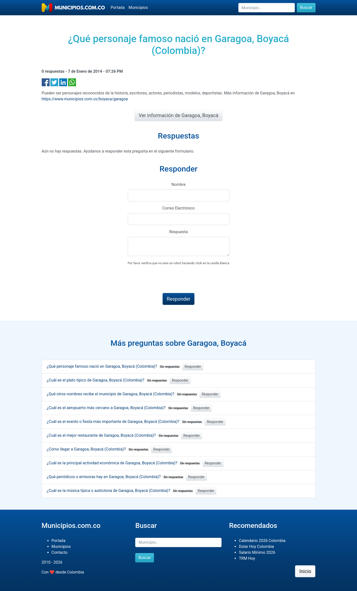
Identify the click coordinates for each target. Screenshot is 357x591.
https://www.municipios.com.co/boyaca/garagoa (85, 99)
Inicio (305, 571)
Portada (118, 7)
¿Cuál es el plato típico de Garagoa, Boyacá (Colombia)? (108, 380)
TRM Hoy (247, 558)
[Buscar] (266, 7)
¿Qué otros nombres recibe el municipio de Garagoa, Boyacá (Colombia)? (123, 394)
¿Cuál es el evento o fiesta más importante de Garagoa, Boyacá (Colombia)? (125, 421)
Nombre (178, 184)
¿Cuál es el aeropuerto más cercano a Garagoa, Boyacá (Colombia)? (118, 407)
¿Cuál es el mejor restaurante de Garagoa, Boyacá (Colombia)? (113, 435)
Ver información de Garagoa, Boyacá (178, 115)
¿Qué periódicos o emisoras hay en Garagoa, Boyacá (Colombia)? (116, 476)
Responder (193, 366)
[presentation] (165, 279)
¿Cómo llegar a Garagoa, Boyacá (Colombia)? (98, 449)
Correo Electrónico (178, 208)
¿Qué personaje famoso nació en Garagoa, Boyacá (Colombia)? (114, 366)
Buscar (306, 7)
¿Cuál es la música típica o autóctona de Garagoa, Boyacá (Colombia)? (121, 490)
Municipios (138, 7)
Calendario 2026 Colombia (262, 540)
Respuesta (178, 231)
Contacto (60, 552)
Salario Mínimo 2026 (257, 552)
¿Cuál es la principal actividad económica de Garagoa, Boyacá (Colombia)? (124, 463)
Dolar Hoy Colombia (256, 546)
